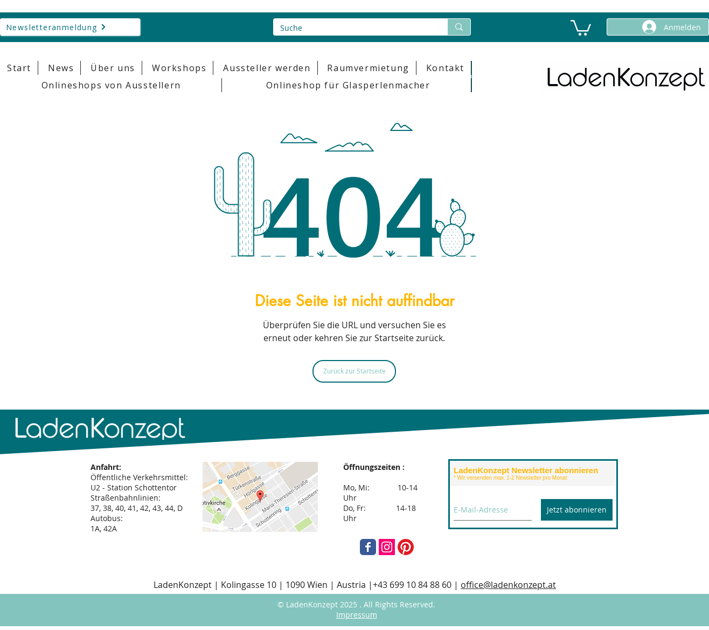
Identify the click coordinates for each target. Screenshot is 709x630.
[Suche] (352, 28)
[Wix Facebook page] (368, 547)
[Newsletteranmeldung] (70, 27)
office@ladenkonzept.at (508, 585)
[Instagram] (387, 547)
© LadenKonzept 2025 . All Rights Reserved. (356, 604)
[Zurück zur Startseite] (354, 371)
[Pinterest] (406, 547)
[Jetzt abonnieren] (577, 510)
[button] (581, 27)
